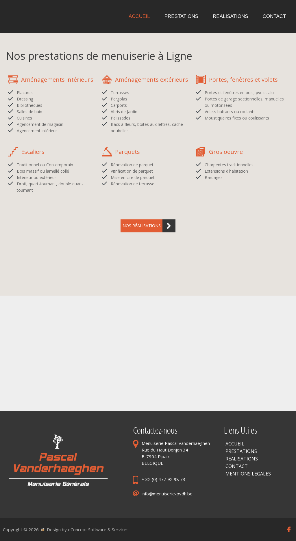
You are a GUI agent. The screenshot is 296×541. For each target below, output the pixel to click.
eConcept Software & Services (98, 529)
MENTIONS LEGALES (248, 474)
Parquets (127, 152)
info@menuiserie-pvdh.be (167, 494)
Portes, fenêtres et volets (243, 79)
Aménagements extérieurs (151, 79)
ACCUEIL (234, 444)
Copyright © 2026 (21, 529)
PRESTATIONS (241, 451)
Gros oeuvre (226, 152)
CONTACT (236, 466)
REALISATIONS (241, 459)
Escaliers (33, 152)
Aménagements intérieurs (57, 79)
